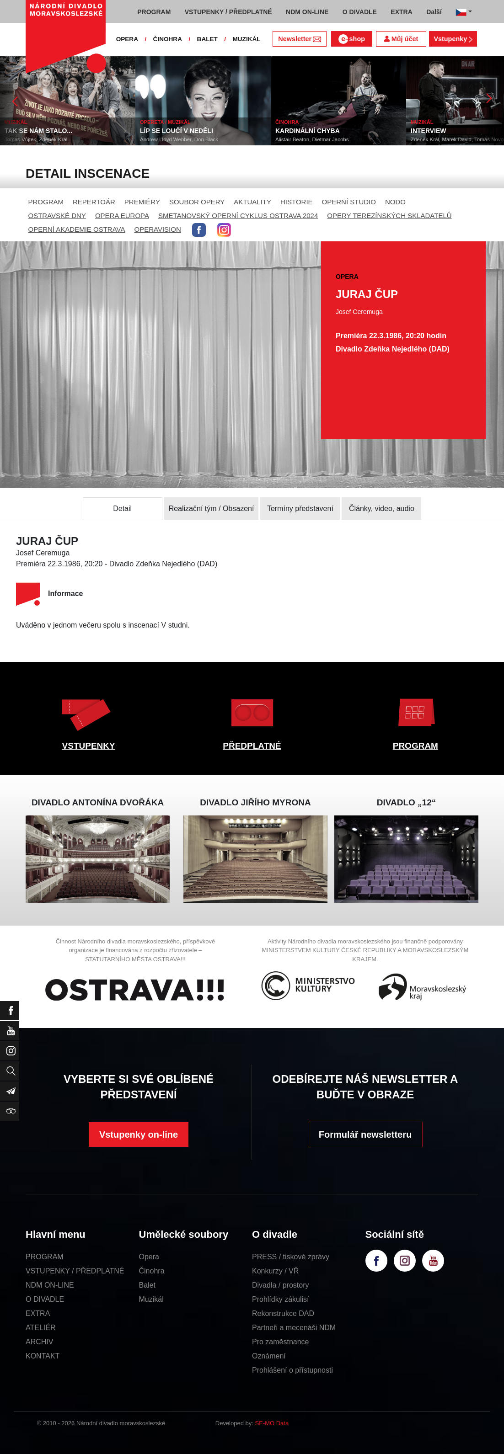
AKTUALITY (252, 202)
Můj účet (401, 39)
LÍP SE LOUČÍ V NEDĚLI (176, 130)
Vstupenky (453, 39)
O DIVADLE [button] (360, 12)
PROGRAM (46, 202)
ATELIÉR (41, 1328)
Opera (149, 1257)
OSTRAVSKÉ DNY (57, 215)
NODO (395, 202)
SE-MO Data (272, 1423)
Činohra (152, 1271)
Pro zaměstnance (280, 1342)
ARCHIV (39, 1342)
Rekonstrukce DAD (283, 1313)
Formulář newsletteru (365, 1134)
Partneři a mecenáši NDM (294, 1328)
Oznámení (269, 1356)
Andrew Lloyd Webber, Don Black (179, 139)
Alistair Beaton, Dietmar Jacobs (312, 139)
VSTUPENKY (88, 746)
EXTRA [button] (401, 12)
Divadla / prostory (280, 1285)
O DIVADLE (45, 1299)
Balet (147, 1285)
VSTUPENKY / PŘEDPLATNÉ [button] (228, 12)
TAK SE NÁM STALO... (38, 130)
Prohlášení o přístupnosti (292, 1370)
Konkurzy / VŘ (275, 1271)
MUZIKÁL (246, 39)
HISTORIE (296, 202)
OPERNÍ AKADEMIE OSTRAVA (76, 229)
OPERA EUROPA (122, 215)
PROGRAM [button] (154, 12)
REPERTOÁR (94, 202)
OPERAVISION (157, 229)
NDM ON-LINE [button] (307, 12)
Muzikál (151, 1299)
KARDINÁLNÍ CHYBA (307, 130)
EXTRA (38, 1313)
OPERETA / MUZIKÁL (165, 122)
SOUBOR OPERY (197, 202)
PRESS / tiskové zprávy (290, 1257)
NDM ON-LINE (50, 1285)
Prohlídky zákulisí (280, 1299)
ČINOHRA (167, 39)
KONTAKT (42, 1356)
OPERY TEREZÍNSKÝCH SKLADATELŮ (389, 215)
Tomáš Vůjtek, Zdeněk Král (36, 139)
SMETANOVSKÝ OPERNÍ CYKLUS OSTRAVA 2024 (238, 215)
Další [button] (433, 12)
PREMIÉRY (142, 202)
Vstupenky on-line (138, 1134)
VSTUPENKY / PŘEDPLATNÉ (75, 1271)
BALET (207, 39)
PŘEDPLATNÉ (252, 746)
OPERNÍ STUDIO (349, 202)
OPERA (127, 39)
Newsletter (299, 39)
